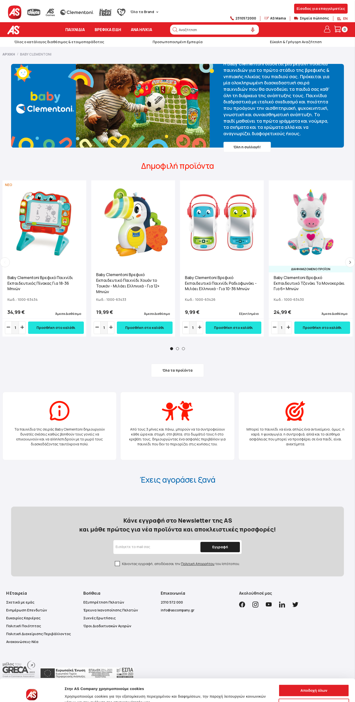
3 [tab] (183, 348)
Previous (5, 262)
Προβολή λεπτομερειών (86, 692)
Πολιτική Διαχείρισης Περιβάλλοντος (38, 633)
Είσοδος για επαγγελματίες (321, 8)
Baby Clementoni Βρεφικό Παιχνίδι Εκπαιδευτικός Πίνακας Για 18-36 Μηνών (40, 283)
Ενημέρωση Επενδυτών (26, 610)
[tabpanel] (44, 258)
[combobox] (214, 30)
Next (350, 262)
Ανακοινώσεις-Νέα (22, 641)
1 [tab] (171, 348)
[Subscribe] (220, 547)
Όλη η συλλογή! (247, 146)
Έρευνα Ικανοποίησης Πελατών (110, 610)
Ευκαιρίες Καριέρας (23, 618)
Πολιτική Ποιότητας (23, 626)
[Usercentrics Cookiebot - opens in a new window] (31, 692)
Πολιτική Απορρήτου (197, 563)
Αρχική (9, 54)
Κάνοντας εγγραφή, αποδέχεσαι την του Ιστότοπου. (181, 563)
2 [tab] (177, 348)
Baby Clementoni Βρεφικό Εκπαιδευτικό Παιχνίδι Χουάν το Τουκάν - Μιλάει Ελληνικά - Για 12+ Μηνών (128, 283)
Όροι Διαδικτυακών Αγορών (107, 626)
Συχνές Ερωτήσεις (99, 618)
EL (339, 18)
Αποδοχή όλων (313, 667)
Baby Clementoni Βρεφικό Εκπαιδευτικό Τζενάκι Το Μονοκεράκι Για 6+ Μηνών (309, 283)
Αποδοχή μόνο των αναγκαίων (314, 681)
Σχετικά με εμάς (20, 602)
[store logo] (29, 30)
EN (345, 18)
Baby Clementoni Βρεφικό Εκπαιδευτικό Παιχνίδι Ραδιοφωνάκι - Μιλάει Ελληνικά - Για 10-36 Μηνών (221, 283)
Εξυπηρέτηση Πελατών (103, 602)
